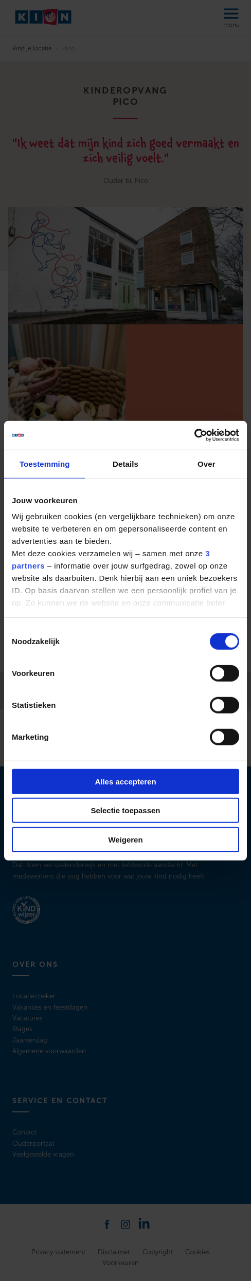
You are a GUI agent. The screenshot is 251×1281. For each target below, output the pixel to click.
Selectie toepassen (125, 810)
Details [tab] (125, 463)
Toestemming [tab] (45, 463)
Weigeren (125, 839)
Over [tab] (207, 463)
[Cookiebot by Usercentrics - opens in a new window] (194, 435)
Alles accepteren (125, 781)
